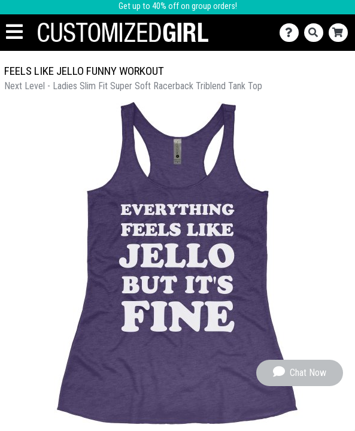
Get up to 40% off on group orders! (178, 6)
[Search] (316, 32)
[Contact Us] (292, 32)
